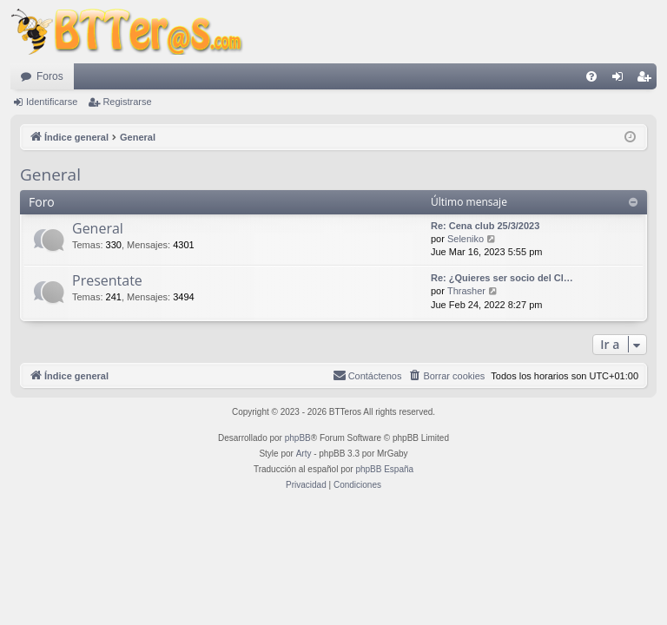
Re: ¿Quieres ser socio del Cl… (502, 278)
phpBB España (384, 469)
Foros (49, 76)
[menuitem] (591, 76)
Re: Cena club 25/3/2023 (485, 225)
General (50, 174)
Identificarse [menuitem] (621, 79)
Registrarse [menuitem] (647, 79)
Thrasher (466, 291)
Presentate (107, 280)
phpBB (298, 438)
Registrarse (126, 101)
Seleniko (465, 239)
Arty (304, 453)
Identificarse (51, 101)
